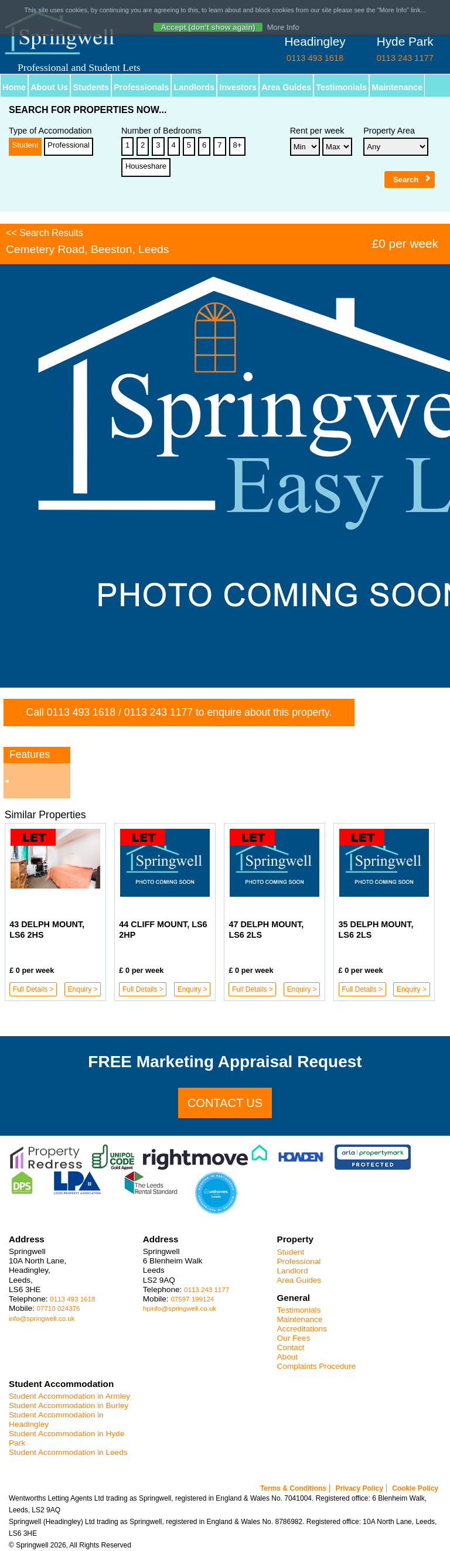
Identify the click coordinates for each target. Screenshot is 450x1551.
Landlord (292, 1270)
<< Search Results (44, 233)
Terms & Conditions (293, 1488)
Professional (68, 145)
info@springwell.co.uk (42, 1318)
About (287, 1356)
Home (14, 87)
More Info (283, 27)
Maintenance (396, 87)
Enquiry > (83, 989)
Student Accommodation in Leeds (68, 1452)
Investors (238, 87)
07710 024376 (58, 1308)
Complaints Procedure (316, 1366)
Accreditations (302, 1328)
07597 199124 (192, 1299)
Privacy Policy (359, 1488)
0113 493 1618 (81, 712)
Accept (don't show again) (208, 27)
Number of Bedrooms (161, 131)
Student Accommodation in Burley (68, 1405)
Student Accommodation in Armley (69, 1396)
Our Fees (294, 1338)
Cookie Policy (415, 1488)
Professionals (141, 87)
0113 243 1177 (158, 712)
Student (25, 145)
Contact (291, 1347)
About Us (49, 87)
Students (91, 87)
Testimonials (341, 87)
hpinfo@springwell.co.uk (179, 1308)
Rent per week (317, 131)
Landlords (193, 87)
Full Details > (33, 989)
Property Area (389, 131)
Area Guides (286, 87)
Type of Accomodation (50, 131)
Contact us (225, 1102)
